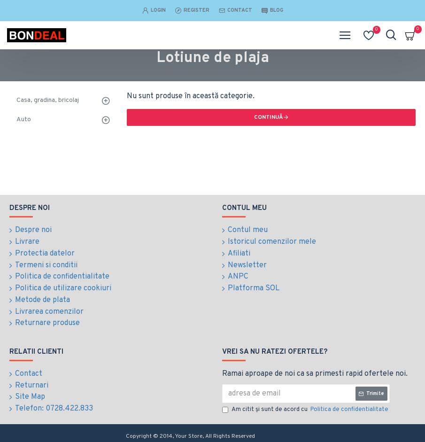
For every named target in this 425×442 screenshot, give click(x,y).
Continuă (268, 117)
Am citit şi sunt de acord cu (306, 406)
